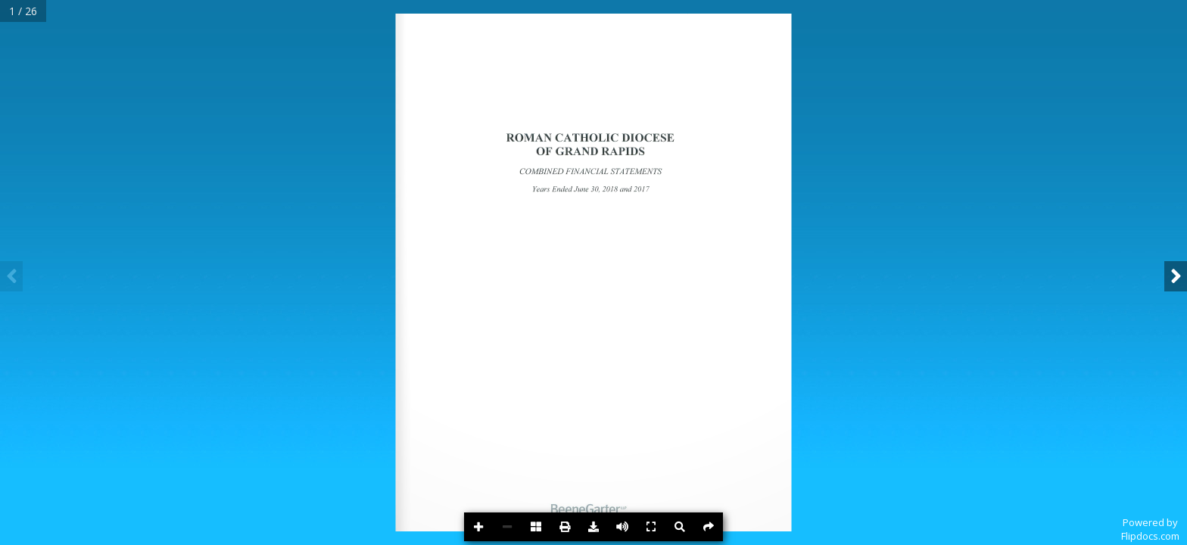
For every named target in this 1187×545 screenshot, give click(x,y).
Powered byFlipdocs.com (1150, 529)
